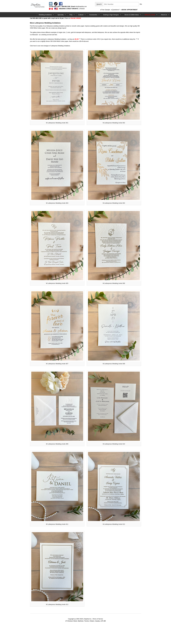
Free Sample (105, 10)
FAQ (70, 15)
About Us (164, 15)
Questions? (116, 10)
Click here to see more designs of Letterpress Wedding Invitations (50, 46)
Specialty (60, 15)
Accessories (93, 15)
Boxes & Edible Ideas (132, 15)
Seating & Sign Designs (111, 15)
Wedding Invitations (45, 15)
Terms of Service (98, 619)
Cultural (80, 15)
